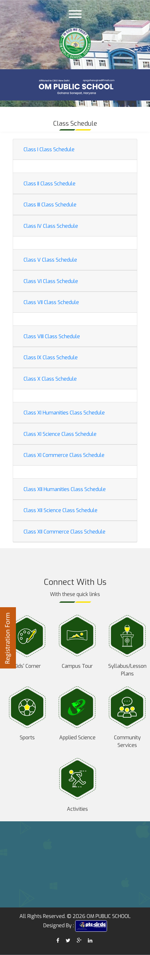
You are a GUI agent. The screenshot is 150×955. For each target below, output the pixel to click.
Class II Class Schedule (49, 183)
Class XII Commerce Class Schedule (64, 531)
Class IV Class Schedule (51, 226)
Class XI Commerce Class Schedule (64, 455)
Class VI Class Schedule (51, 281)
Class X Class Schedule (50, 379)
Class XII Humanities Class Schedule (65, 489)
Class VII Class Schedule (51, 302)
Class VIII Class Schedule (52, 336)
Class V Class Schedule (50, 260)
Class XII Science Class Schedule (60, 510)
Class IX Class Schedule (51, 357)
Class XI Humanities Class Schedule (64, 412)
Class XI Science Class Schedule (60, 434)
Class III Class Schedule (50, 204)
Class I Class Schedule (49, 149)
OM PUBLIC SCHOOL (109, 916)
